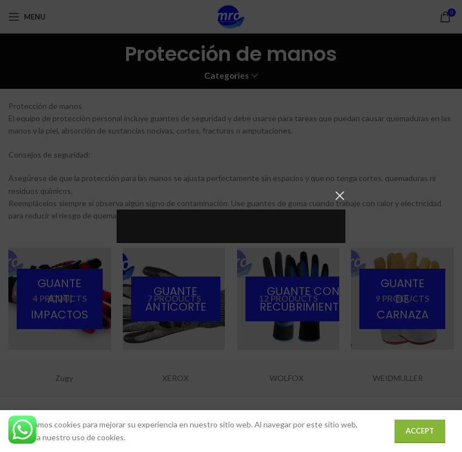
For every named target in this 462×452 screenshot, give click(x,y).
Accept (420, 430)
